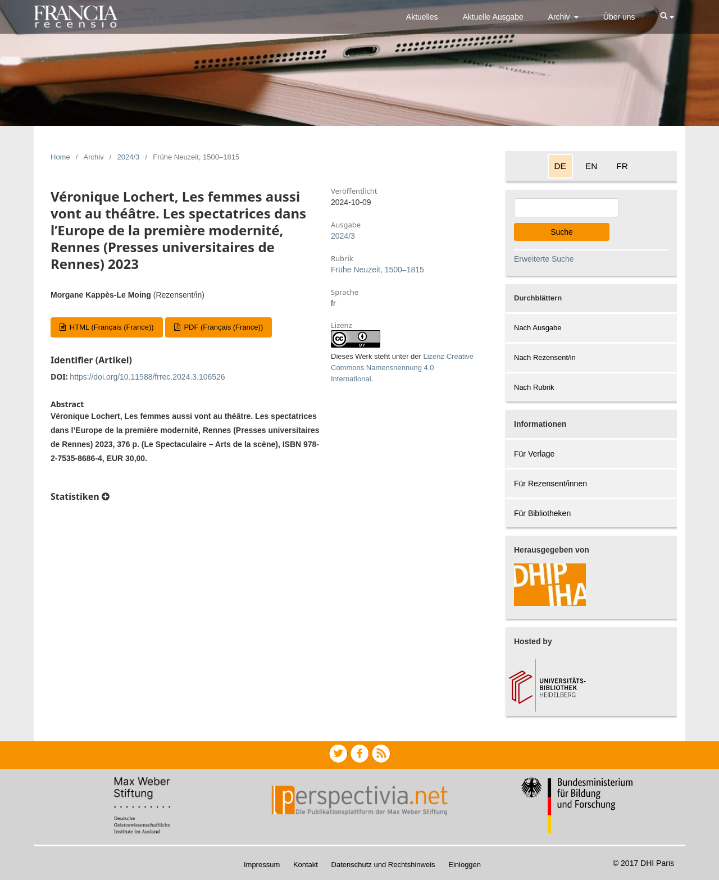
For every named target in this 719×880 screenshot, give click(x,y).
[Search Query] (566, 207)
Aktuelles (422, 16)
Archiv (560, 16)
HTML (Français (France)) (110, 327)
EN (591, 166)
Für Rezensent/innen (550, 483)
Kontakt (305, 864)
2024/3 (128, 157)
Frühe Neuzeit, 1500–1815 (377, 269)
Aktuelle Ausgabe (493, 16)
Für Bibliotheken (542, 513)
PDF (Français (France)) (222, 327)
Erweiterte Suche (544, 258)
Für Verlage (534, 453)
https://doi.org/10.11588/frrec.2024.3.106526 (147, 376)
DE (560, 166)
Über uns (619, 16)
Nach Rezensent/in (545, 357)
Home (60, 157)
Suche (561, 231)
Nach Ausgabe (538, 327)
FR (622, 166)
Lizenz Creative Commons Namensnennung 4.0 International (402, 367)
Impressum (262, 864)
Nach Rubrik (534, 387)
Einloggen (464, 864)
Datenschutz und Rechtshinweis (383, 864)
